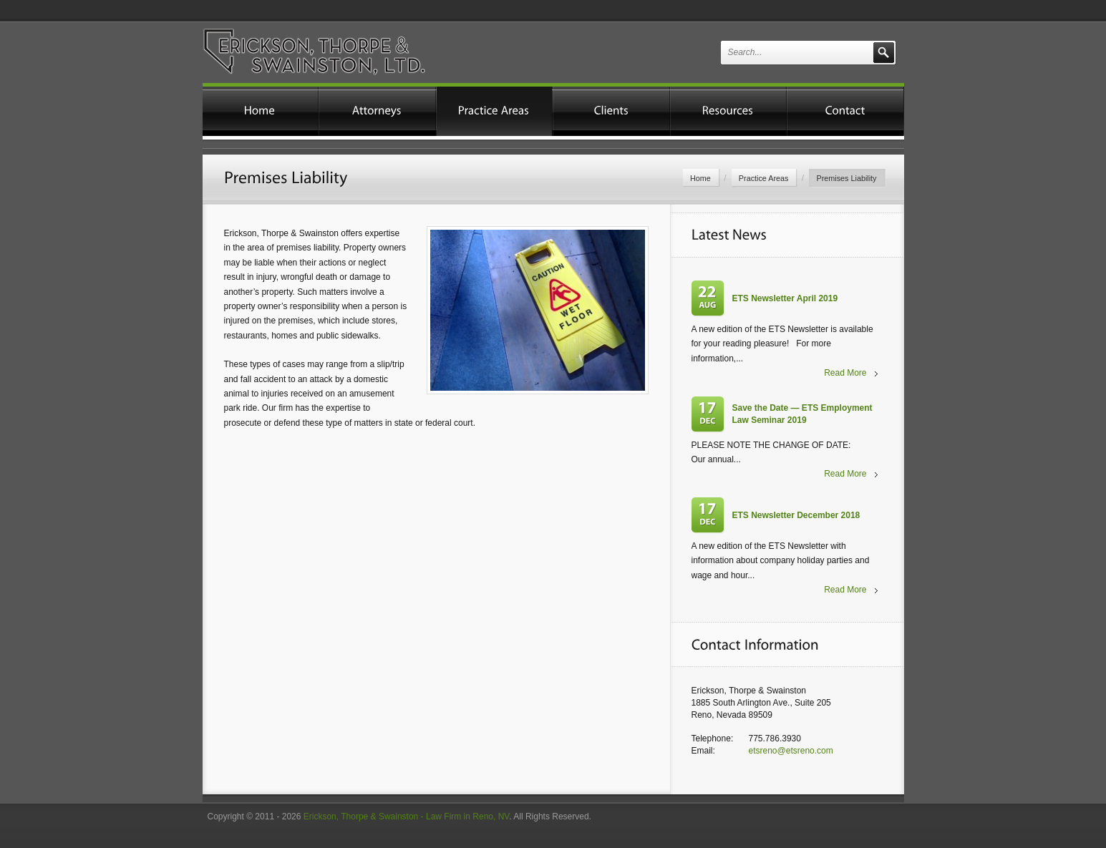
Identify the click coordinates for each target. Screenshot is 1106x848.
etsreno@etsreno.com (791, 751)
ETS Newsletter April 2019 (785, 298)
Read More (845, 373)
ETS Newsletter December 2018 (796, 515)
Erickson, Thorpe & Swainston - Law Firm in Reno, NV (406, 817)
